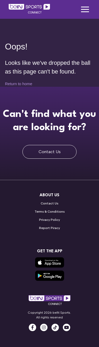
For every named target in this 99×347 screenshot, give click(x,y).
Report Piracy (49, 228)
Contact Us (50, 151)
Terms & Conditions (50, 211)
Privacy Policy (49, 220)
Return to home (18, 83)
